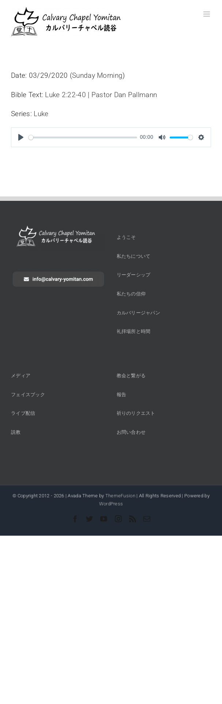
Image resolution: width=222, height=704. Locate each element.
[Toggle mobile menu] (207, 14)
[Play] (21, 137)
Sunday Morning (97, 75)
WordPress (111, 503)
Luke (41, 114)
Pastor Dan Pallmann (124, 95)
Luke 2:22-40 (65, 95)
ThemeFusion (120, 495)
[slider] (83, 137)
